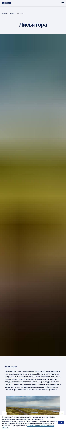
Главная (4, 13)
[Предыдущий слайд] (4, 413)
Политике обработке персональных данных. (28, 426)
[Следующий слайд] (61, 413)
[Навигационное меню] (63, 3)
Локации (11, 13)
